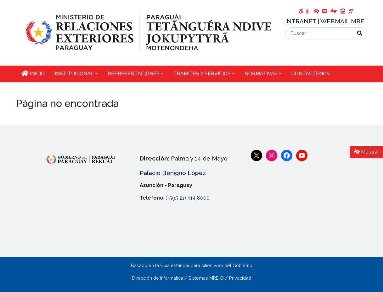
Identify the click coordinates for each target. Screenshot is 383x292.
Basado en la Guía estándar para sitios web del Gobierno (191, 265)
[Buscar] (319, 33)
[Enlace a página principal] (147, 32)
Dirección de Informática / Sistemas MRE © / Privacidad (191, 278)
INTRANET (301, 21)
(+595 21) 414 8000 (188, 198)
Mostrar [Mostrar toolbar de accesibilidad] (366, 152)
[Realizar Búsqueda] (359, 33)
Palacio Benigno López (173, 172)
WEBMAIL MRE (342, 21)
